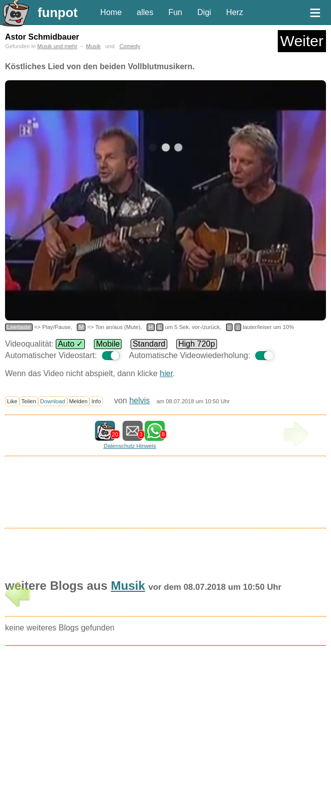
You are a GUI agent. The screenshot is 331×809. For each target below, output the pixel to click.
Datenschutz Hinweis (129, 446)
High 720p (196, 344)
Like (12, 401)
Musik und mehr (57, 46)
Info (96, 401)
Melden (78, 401)
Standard (149, 344)
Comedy (130, 46)
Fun (175, 12)
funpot (58, 13)
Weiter (301, 41)
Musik (93, 46)
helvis (139, 400)
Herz (234, 12)
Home (111, 12)
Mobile (108, 344)
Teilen (29, 401)
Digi (204, 12)
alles (145, 12)
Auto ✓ (70, 344)
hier (166, 373)
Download (52, 401)
